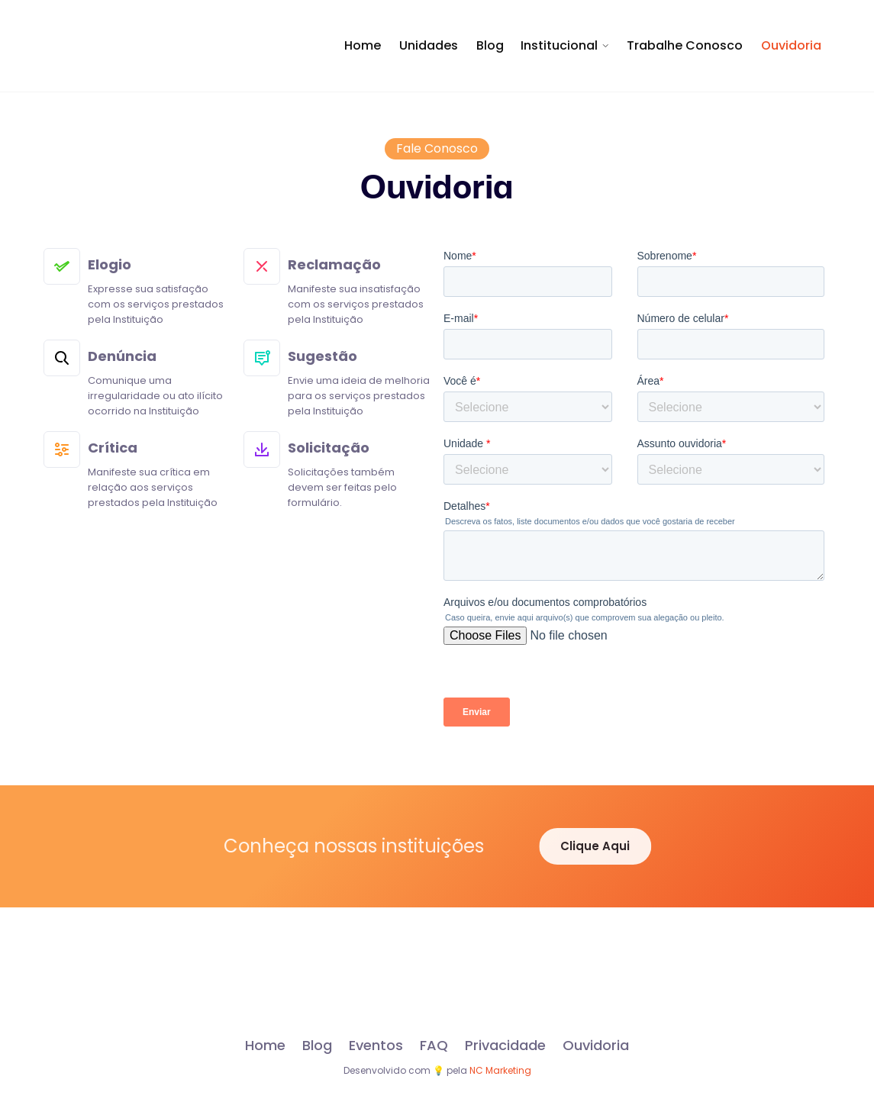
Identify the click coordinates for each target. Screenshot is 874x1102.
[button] (565, 46)
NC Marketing (500, 1070)
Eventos (376, 1045)
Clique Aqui (603, 846)
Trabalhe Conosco (685, 45)
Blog (490, 45)
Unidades (428, 45)
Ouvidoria (791, 45)
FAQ (434, 1045)
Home (362, 45)
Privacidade (505, 1045)
